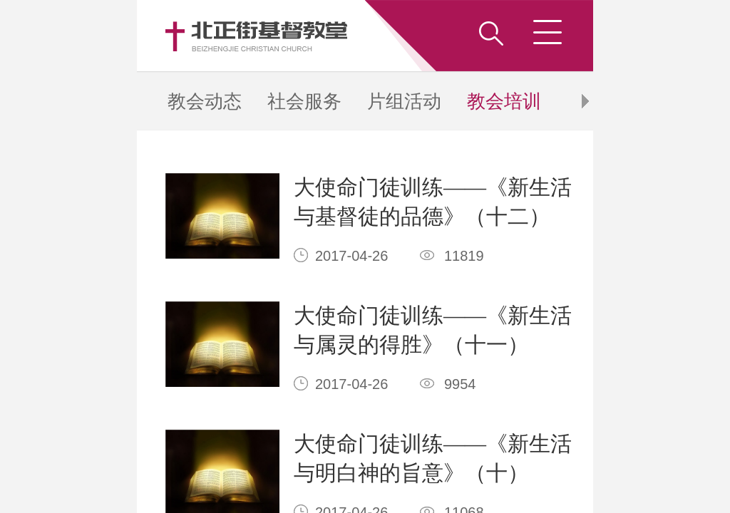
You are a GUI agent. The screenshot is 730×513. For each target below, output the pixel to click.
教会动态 (147, 17)
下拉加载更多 (157, 161)
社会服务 (164, 17)
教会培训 (195, 17)
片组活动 (179, 17)
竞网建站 (249, 203)
